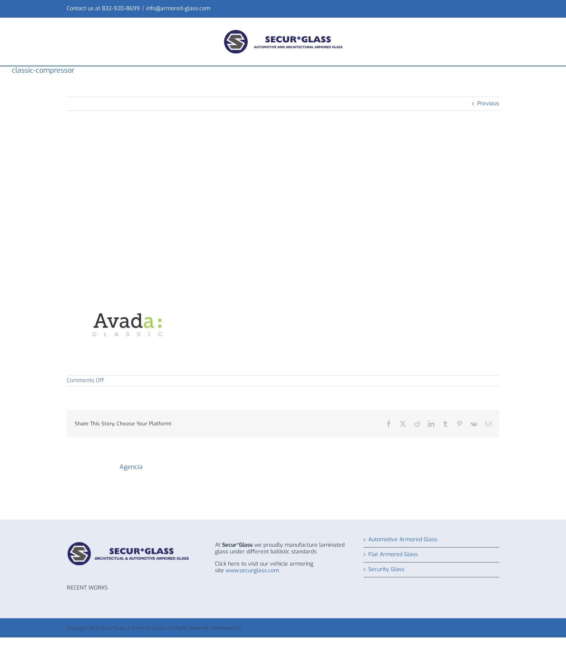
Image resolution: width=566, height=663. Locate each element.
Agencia (131, 467)
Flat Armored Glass (393, 554)
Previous (488, 103)
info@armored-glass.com (178, 8)
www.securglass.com (252, 570)
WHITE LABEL (256, 628)
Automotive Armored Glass (402, 540)
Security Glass (386, 569)
